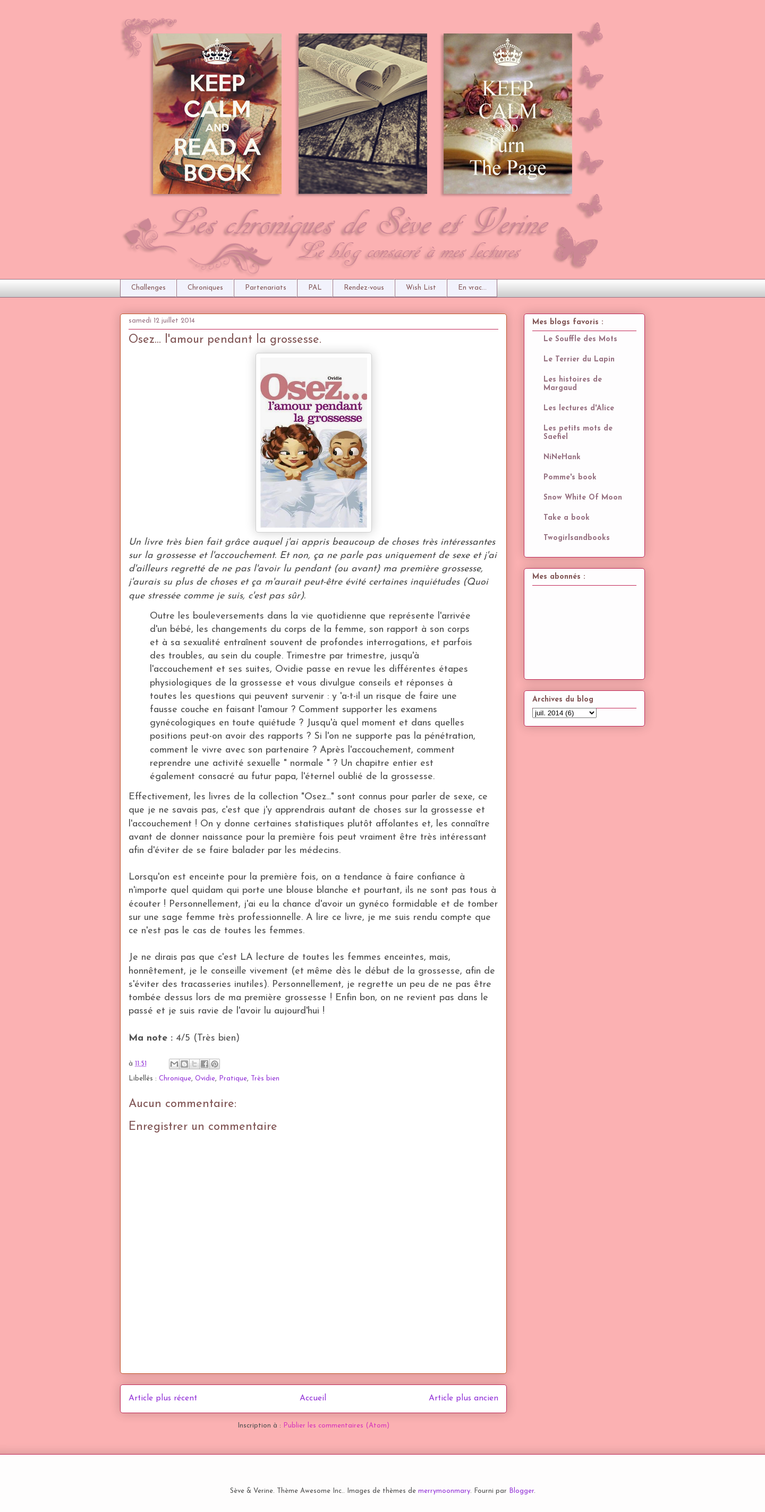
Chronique (175, 1078)
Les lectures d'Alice (578, 408)
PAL (315, 287)
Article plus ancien (463, 1398)
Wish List (421, 287)
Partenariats (265, 287)
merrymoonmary (444, 1491)
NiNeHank (562, 457)
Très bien (265, 1078)
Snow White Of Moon (582, 498)
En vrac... (472, 287)
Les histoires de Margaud (572, 384)
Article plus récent (163, 1398)
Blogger (521, 1491)
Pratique (233, 1078)
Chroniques (205, 287)
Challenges (148, 287)
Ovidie (205, 1078)
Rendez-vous (364, 287)
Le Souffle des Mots (580, 339)
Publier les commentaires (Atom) (336, 1425)
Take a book (566, 518)
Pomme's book (570, 478)
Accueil (313, 1398)
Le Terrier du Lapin (579, 360)
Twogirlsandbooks (576, 538)
